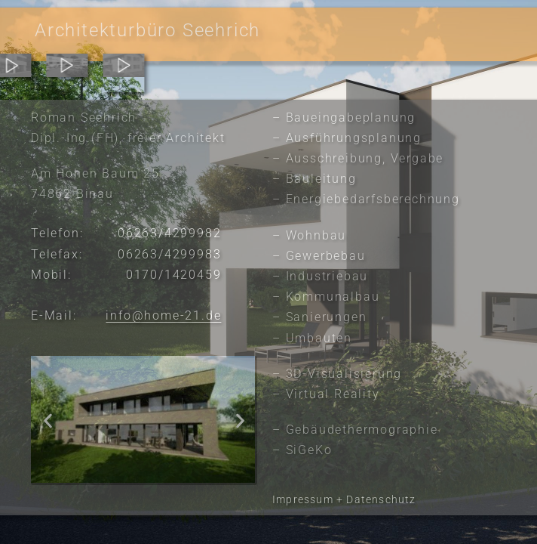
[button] (47, 420)
